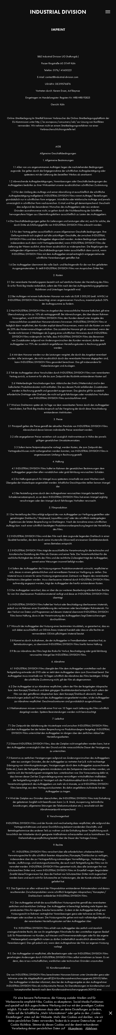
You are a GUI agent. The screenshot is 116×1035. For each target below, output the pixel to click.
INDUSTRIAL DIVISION (58, 11)
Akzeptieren (75, 1028)
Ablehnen (91, 1028)
